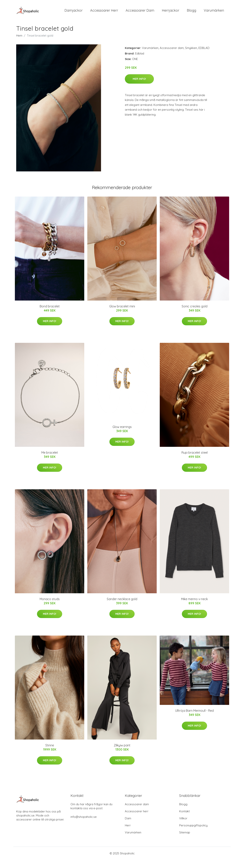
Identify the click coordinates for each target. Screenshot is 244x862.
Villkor (183, 820)
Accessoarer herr (136, 813)
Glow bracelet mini (122, 308)
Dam (128, 820)
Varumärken (214, 11)
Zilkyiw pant (122, 747)
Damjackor (73, 11)
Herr (128, 827)
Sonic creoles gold (194, 308)
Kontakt (184, 813)
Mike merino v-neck (194, 601)
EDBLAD (203, 50)
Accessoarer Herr (104, 11)
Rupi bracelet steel (194, 455)
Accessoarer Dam (140, 11)
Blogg (191, 11)
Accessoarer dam (172, 50)
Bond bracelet (50, 308)
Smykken (191, 50)
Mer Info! (139, 80)
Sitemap (184, 834)
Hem (19, 37)
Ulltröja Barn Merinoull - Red (194, 713)
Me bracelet (49, 455)
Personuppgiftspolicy (193, 827)
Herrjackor (170, 11)
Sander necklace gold (122, 601)
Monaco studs (50, 601)
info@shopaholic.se (84, 819)
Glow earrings (122, 429)
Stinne (49, 747)
